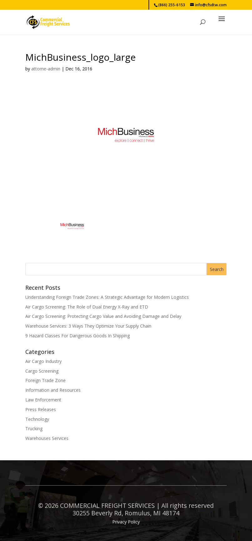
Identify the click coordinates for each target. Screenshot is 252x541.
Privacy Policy (126, 522)
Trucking (34, 428)
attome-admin (45, 69)
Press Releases (40, 409)
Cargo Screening (41, 371)
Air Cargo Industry (43, 361)
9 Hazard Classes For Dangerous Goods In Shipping (77, 336)
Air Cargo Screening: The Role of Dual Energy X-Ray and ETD (86, 307)
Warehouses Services (46, 438)
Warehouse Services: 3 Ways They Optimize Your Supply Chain (88, 326)
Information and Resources (53, 390)
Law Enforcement (43, 400)
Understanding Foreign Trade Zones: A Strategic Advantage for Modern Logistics (107, 297)
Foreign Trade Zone (45, 380)
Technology (37, 419)
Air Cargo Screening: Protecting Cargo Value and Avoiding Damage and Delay (103, 316)
